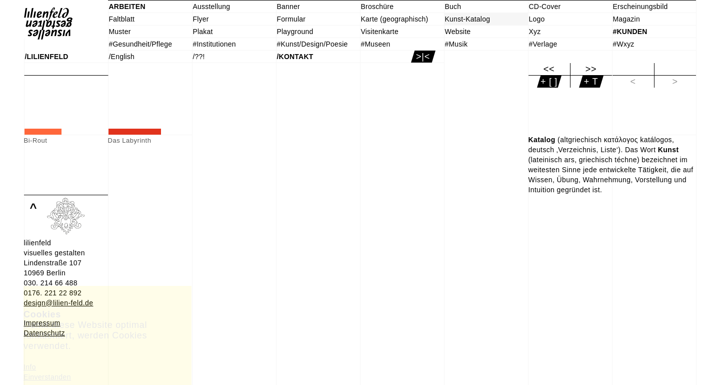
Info (30, 367)
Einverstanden (47, 377)
